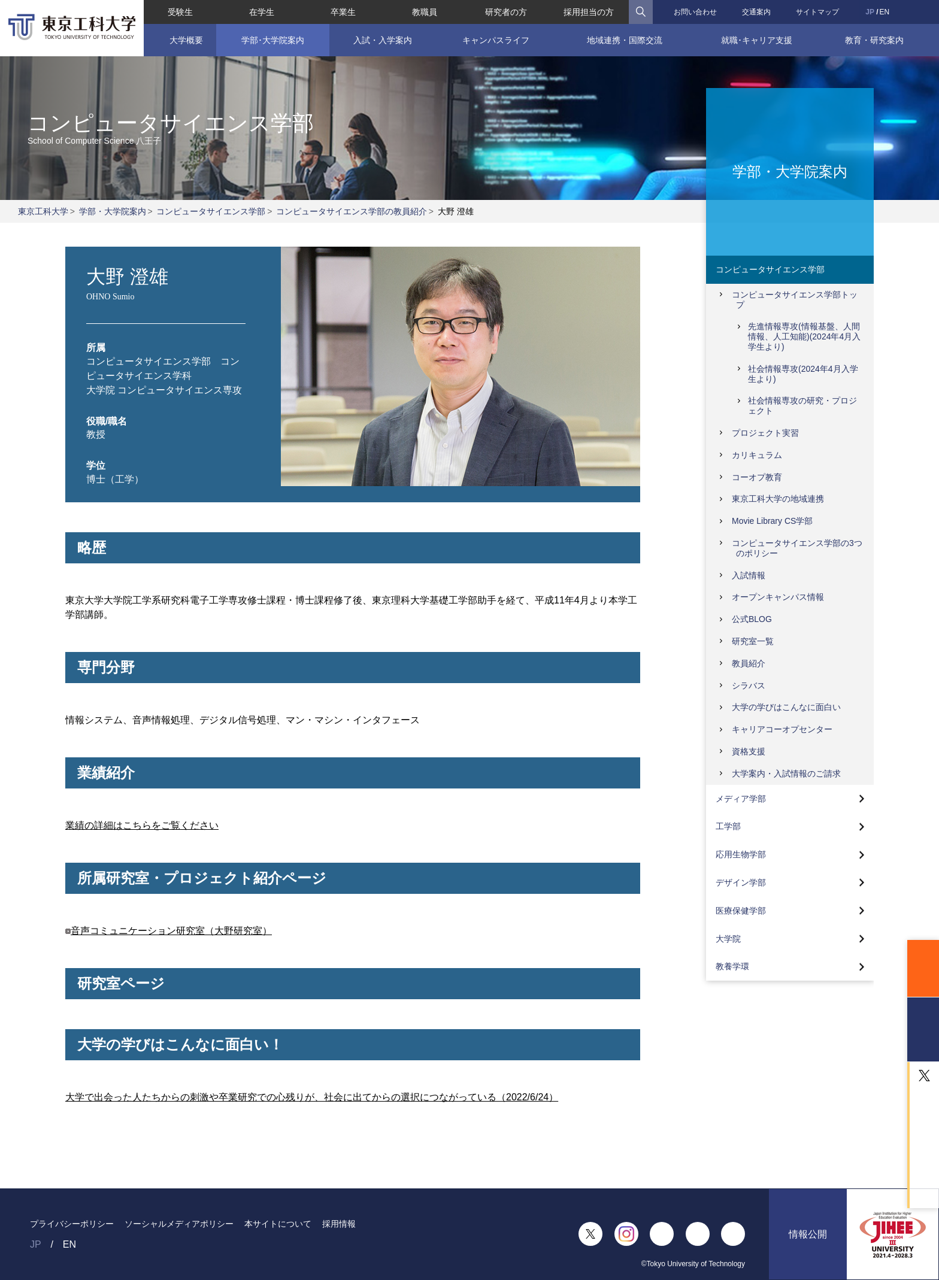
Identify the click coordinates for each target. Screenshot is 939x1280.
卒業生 (343, 12)
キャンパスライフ (495, 40)
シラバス (748, 685)
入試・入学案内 (382, 40)
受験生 (180, 12)
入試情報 (748, 575)
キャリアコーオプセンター (782, 729)
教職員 (424, 12)
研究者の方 (506, 12)
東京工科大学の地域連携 (778, 498)
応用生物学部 (741, 854)
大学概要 (186, 40)
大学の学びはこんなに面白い (786, 707)
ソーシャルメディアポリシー (179, 1224)
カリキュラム (757, 455)
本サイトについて (277, 1224)
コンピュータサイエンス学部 (210, 211)
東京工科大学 (43, 211)
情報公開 (808, 1234)
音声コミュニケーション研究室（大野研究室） (171, 931)
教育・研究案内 (874, 40)
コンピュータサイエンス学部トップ (795, 300)
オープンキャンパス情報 (778, 597)
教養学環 (732, 966)
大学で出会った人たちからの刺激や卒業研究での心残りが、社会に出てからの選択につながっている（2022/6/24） (311, 1097)
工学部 (728, 826)
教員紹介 (748, 663)
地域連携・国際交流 (624, 40)
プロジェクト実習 (765, 433)
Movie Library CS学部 (772, 521)
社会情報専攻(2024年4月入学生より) (803, 374)
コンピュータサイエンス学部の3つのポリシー (797, 548)
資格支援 (748, 751)
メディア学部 (741, 798)
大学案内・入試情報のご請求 (786, 773)
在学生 (261, 12)
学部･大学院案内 (272, 40)
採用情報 (339, 1224)
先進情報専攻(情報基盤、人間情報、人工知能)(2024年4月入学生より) (804, 336)
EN (885, 12)
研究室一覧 (753, 641)
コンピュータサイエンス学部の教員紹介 (351, 211)
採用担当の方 (589, 12)
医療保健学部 (741, 910)
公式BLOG (752, 619)
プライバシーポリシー (72, 1224)
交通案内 (756, 12)
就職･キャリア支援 (756, 40)
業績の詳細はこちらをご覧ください (142, 825)
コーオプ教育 (757, 477)
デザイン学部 (741, 882)
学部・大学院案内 (112, 211)
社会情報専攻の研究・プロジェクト (802, 405)
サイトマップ (817, 12)
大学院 (728, 939)
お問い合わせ (695, 12)
